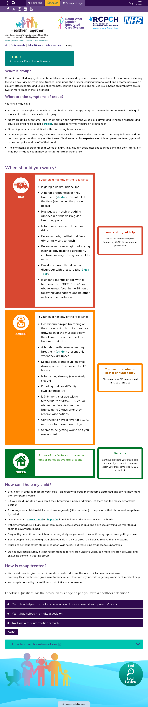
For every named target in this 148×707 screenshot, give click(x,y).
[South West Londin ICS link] (71, 22)
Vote (11, 632)
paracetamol (35, 519)
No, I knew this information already (33, 623)
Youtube (31, 9)
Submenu (8, 3)
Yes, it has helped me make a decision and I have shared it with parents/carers (62, 604)
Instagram (19, 9)
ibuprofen (52, 519)
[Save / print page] (75, 3)
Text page (56, 2)
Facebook (8, 9)
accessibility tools (74, 704)
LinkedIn (25, 9)
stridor (48, 123)
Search (13, 3)
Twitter (13, 9)
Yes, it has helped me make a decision (35, 613)
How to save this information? (36, 644)
